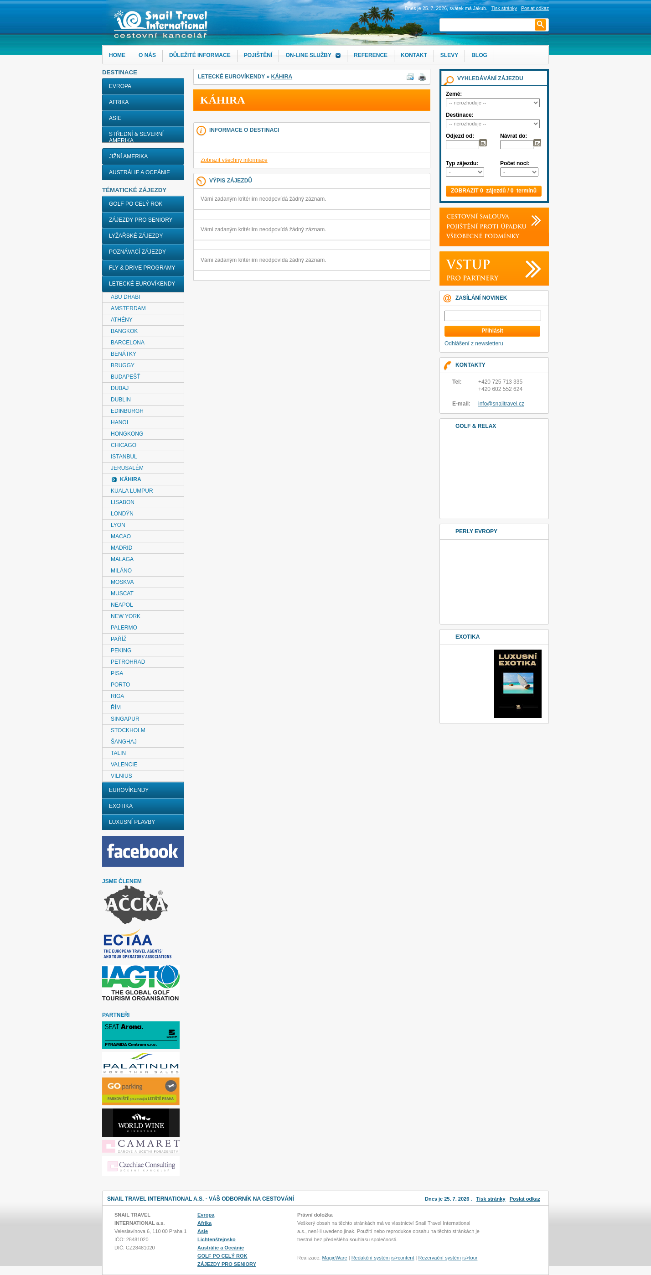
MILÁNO (121, 570)
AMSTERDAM (128, 308)
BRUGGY (122, 365)
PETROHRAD (128, 662)
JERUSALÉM (127, 468)
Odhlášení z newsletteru (473, 343)
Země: (454, 94)
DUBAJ (120, 388)
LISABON (122, 502)
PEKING (121, 650)
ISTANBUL (124, 456)
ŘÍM (116, 707)
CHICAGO (123, 445)
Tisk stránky (504, 8)
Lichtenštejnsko (216, 1239)
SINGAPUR (125, 719)
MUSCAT (122, 593)
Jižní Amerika (128, 156)
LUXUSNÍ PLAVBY (132, 822)
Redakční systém (370, 1257)
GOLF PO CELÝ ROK (135, 204)
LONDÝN (122, 513)
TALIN (118, 753)
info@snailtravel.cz (501, 404)
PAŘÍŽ (118, 639)
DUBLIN (121, 399)
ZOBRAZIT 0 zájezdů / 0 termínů (494, 190)
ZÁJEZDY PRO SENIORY (141, 220)
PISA (117, 673)
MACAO (121, 536)
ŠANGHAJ (124, 742)
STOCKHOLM (128, 730)
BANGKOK (124, 331)
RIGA (117, 696)
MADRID (121, 548)
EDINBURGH (127, 411)
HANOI (119, 422)
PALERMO (124, 627)
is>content (402, 1257)
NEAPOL (122, 605)
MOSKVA (122, 582)
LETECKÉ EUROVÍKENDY (142, 284)
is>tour (469, 1257)
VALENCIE (124, 764)
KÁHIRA (281, 76)
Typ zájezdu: (462, 163)
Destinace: (460, 115)
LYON (118, 525)
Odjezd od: (460, 136)
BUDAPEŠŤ (125, 377)
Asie (115, 118)
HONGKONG (127, 434)
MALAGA (122, 559)
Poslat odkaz (525, 1199)
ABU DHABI (125, 297)
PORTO (120, 685)
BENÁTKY (123, 354)
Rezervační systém (439, 1257)
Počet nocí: (515, 163)
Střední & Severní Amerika (136, 137)
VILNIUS (121, 776)
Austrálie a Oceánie (139, 172)
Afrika (119, 102)
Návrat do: (513, 136)
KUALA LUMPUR (132, 491)
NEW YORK (125, 616)
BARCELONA (128, 342)
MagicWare (334, 1257)
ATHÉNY (122, 320)
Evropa (120, 86)
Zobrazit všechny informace (234, 160)
